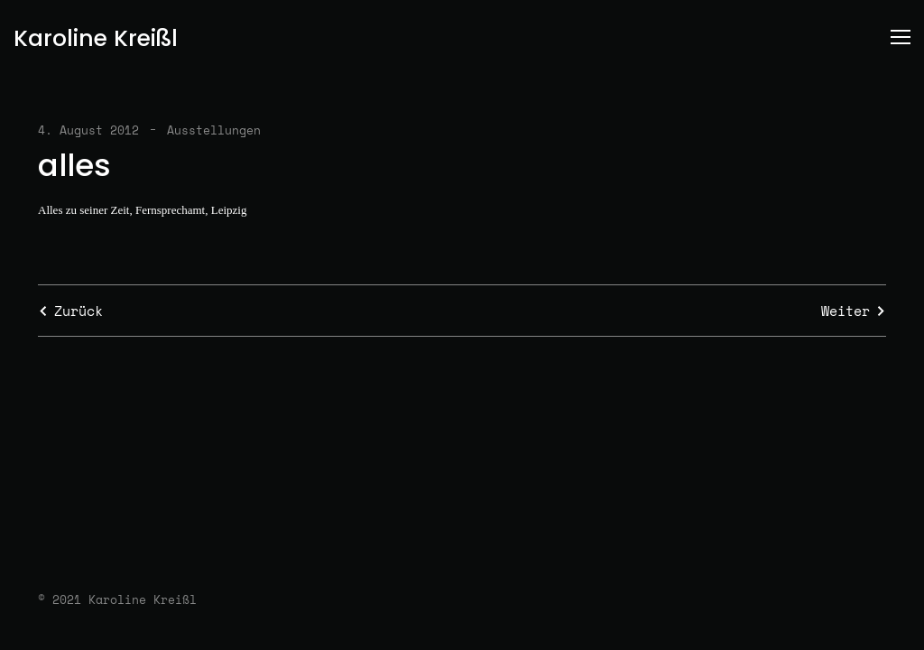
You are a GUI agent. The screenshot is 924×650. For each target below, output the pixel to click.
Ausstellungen (214, 130)
